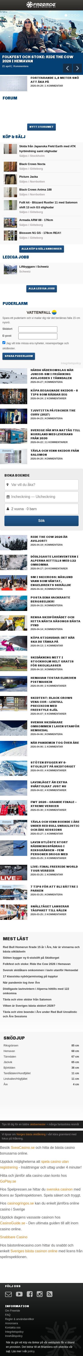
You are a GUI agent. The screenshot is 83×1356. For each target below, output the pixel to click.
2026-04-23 (37, 418)
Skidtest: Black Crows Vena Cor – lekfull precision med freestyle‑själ (51, 704)
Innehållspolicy (14, 1336)
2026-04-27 (37, 382)
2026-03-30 (37, 810)
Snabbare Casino (13, 1237)
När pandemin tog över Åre (55, 743)
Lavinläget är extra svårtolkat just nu (49, 784)
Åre (41, 1084)
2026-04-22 (37, 442)
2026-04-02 (37, 790)
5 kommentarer (55, 858)
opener (6, 4)
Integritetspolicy (71, 363)
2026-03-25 (37, 858)
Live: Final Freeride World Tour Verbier (54, 869)
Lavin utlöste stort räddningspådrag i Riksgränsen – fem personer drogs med (49, 848)
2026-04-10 (37, 669)
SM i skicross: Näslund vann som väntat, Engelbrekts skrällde (52, 581)
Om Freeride (12, 1310)
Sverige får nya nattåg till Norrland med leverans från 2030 (55, 434)
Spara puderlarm (19, 356)
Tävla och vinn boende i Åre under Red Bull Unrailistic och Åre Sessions (55, 826)
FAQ (7, 1314)
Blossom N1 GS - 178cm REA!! (40, 233)
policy (31, 1351)
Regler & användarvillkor (19, 1319)
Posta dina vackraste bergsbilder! (50, 599)
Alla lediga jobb (42, 288)
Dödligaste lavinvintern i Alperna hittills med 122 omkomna (54, 561)
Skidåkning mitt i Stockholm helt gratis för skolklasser (52, 661)
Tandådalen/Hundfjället (41, 1073)
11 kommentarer (56, 442)
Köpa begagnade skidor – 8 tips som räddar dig (54, 392)
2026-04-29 (37, 85)
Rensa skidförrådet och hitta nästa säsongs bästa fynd (55, 621)
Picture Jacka (28, 176)
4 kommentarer (55, 770)
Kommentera (54, 382)
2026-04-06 (37, 734)
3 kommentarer (55, 810)
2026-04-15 (37, 605)
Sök (41, 521)
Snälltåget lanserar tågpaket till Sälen (50, 908)
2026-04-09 (37, 685)
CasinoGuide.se (12, 1223)
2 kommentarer (55, 398)
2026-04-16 (37, 589)
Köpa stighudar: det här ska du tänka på (53, 640)
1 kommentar (54, 85)
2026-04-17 (37, 568)
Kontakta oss (12, 1327)
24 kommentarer (56, 568)
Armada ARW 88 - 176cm (36, 220)
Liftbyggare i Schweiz (34, 266)
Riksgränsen (41, 1045)
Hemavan (41, 1051)
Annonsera (11, 1323)
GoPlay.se (8, 1181)
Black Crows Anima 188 (35, 189)
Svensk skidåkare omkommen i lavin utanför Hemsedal (55, 726)
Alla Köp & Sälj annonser (41, 248)
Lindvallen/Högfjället (41, 1079)
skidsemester (38, 1124)
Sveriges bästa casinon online (34, 1251)
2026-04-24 (37, 398)
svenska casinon (59, 1189)
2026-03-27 (37, 833)
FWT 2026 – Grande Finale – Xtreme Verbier (54, 804)
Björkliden (41, 1068)
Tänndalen (41, 1056)
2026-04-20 (37, 458)
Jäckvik (41, 1062)
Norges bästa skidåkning (30, 1134)
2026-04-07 (37, 713)
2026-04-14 (37, 629)
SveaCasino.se (23, 1147)
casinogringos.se (20, 1203)
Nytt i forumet (41, 126)
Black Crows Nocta (32, 164)
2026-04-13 (37, 645)
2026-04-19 (37, 544)
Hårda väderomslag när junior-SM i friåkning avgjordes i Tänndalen (52, 374)
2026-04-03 (37, 770)
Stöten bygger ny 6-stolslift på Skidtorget (53, 764)
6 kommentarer (55, 713)
